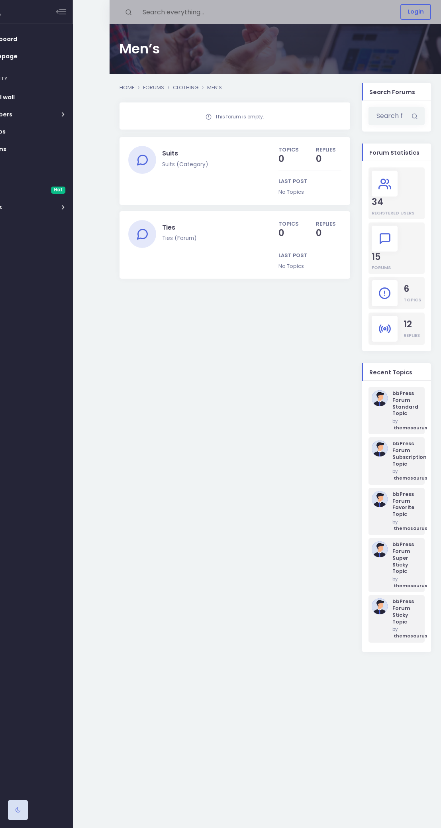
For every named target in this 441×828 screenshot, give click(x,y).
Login (416, 12)
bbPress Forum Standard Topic (405, 403)
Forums (153, 87)
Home (127, 87)
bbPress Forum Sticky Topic (403, 611)
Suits (171, 154)
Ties (170, 229)
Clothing (185, 87)
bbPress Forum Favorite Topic (403, 504)
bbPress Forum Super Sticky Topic (403, 557)
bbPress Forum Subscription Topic (405, 454)
